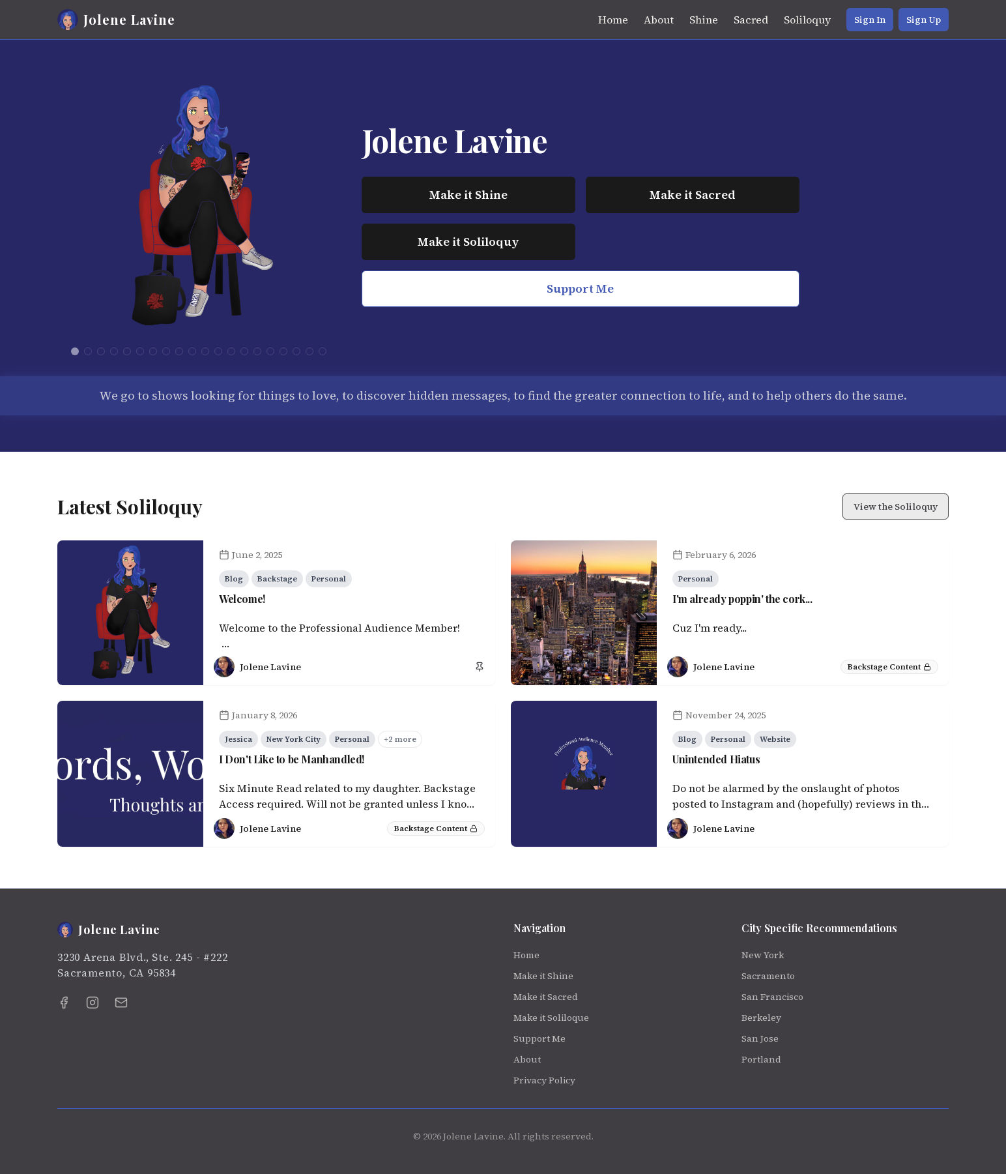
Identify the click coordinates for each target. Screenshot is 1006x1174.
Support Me (580, 288)
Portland (761, 1059)
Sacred (751, 19)
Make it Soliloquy (468, 241)
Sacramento (768, 975)
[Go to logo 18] (296, 351)
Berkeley (761, 1017)
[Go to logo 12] (218, 351)
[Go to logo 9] (179, 351)
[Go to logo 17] (283, 351)
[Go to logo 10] (192, 351)
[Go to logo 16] (270, 351)
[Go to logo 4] (114, 351)
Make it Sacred (693, 194)
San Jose (760, 1038)
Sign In (869, 19)
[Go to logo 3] (101, 351)
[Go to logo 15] (257, 351)
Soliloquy (807, 19)
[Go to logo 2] (88, 351)
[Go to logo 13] (231, 351)
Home (613, 19)
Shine (703, 19)
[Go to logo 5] (127, 351)
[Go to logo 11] (205, 351)
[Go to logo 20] (322, 351)
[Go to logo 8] (166, 351)
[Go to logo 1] (75, 351)
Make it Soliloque (551, 1017)
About (659, 19)
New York (762, 954)
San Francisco (772, 996)
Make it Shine (468, 194)
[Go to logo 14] (244, 351)
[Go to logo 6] (140, 351)
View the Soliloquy (896, 506)
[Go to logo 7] (153, 351)
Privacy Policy (544, 1080)
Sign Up (923, 19)
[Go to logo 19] (309, 351)
